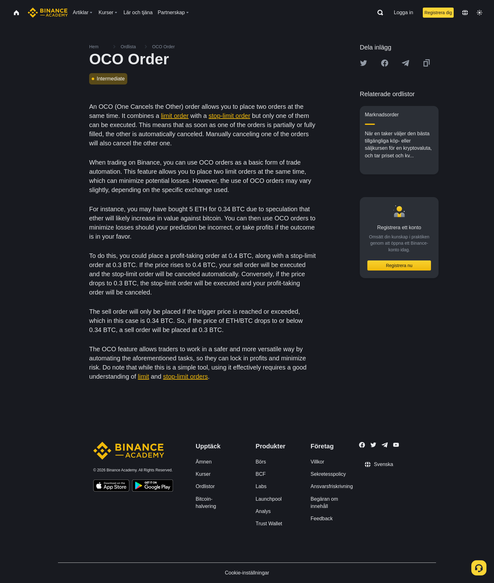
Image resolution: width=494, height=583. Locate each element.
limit (143, 376)
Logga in (403, 12)
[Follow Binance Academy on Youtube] (396, 445)
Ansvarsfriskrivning (332, 486)
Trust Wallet (269, 523)
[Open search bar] (378, 12)
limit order (175, 115)
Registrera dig (438, 12)
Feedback (322, 518)
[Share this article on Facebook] (384, 63)
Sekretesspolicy (328, 474)
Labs (261, 486)
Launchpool (269, 499)
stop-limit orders (185, 376)
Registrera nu (399, 265)
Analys (263, 511)
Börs (261, 461)
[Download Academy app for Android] (152, 486)
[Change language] (465, 12)
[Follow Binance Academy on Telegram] (385, 445)
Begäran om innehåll (324, 502)
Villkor (317, 461)
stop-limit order (229, 115)
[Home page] (48, 13)
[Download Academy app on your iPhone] (111, 486)
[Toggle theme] (479, 12)
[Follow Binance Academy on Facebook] (362, 445)
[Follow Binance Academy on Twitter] (373, 444)
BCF (261, 474)
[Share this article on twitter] (363, 63)
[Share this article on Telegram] (405, 63)
